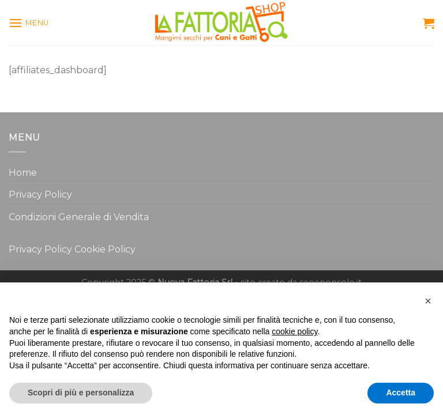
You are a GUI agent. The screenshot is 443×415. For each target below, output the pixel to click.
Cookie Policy (105, 249)
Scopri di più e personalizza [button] (81, 392)
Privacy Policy (40, 194)
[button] (428, 301)
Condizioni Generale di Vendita (79, 217)
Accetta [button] (400, 392)
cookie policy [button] (294, 331)
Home (23, 172)
